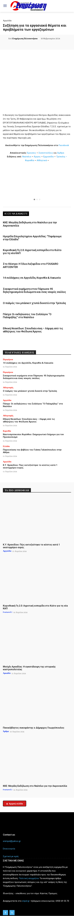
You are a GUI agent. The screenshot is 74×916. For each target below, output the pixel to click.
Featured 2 (7, 612)
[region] (37, 185)
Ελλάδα (6, 446)
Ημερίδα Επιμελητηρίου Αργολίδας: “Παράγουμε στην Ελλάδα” (32, 238)
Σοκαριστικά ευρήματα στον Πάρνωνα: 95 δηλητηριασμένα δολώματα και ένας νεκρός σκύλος (34, 290)
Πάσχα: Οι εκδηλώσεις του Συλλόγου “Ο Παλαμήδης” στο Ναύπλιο (27, 316)
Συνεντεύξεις (46, 153)
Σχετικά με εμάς (11, 856)
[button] (37, 185)
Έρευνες (32, 153)
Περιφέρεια (8, 359)
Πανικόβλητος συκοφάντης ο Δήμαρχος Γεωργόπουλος (33, 727)
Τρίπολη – (61, 156)
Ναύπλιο (27, 156)
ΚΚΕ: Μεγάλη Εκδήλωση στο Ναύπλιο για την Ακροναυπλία (35, 786)
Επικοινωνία (9, 848)
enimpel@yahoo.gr (12, 841)
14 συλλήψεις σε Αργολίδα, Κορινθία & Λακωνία (32, 277)
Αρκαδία (6, 673)
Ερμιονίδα (48, 156)
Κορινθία (30, 160)
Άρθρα (60, 153)
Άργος (37, 156)
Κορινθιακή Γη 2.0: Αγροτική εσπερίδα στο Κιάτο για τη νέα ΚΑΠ (35, 607)
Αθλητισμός (8, 387)
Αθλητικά (42, 160)
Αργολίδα (7, 20)
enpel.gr (26, 901)
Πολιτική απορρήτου (29, 878)
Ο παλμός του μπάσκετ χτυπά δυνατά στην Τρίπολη (34, 303)
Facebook (64, 145)
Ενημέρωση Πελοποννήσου (25, 38)
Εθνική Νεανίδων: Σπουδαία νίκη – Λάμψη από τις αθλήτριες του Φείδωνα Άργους (33, 330)
